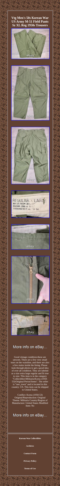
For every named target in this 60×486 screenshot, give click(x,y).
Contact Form (30, 453)
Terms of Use (30, 468)
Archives (30, 446)
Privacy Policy (30, 461)
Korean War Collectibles (30, 438)
